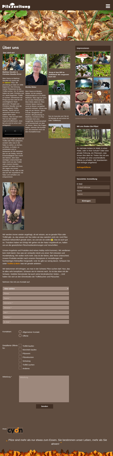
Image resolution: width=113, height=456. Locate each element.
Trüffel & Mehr (13, 263)
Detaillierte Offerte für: (10, 346)
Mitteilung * (7, 377)
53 (7, 83)
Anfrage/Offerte (84, 167)
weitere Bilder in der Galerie (86, 118)
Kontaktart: (7, 331)
